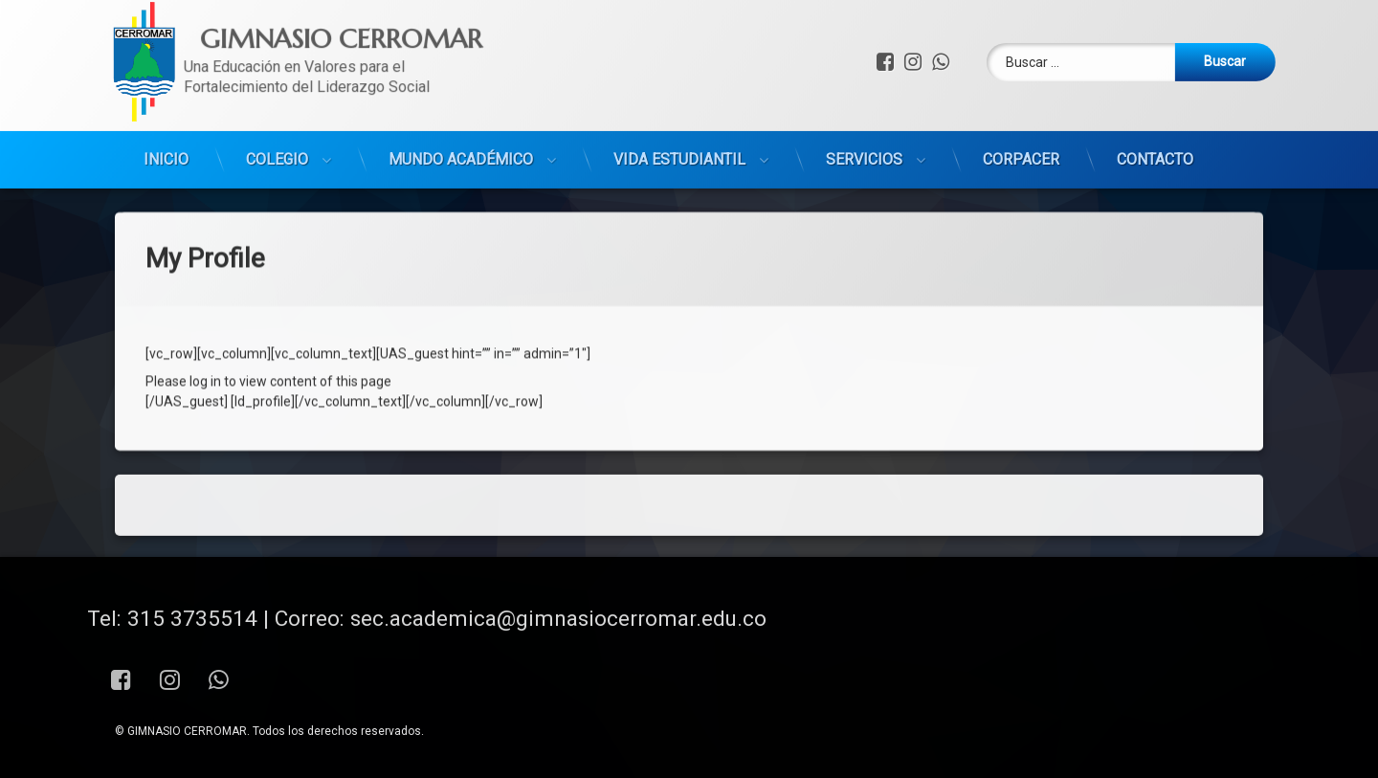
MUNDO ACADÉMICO (461, 95)
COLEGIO (277, 95)
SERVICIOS (864, 95)
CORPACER (1021, 95)
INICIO (166, 95)
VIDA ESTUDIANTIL (679, 95)
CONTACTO (1155, 95)
